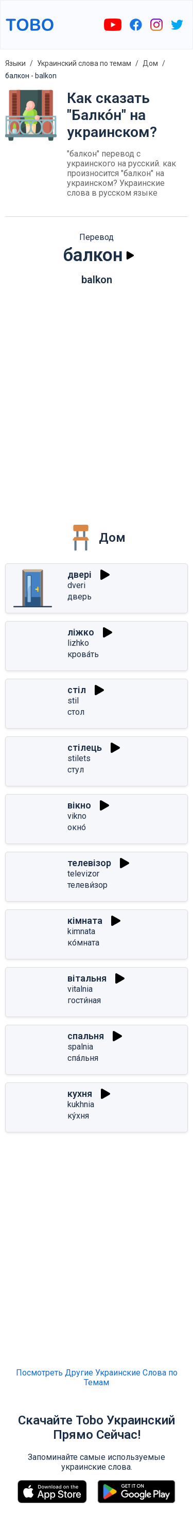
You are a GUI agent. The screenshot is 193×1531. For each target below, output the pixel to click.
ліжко (80, 632)
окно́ (76, 827)
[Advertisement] (96, 397)
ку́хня (78, 1116)
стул (75, 770)
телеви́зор (87, 885)
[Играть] (130, 255)
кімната (84, 920)
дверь (79, 596)
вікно (79, 805)
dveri (76, 585)
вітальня (87, 978)
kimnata (81, 931)
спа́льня (82, 1058)
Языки (15, 63)
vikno (76, 816)
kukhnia (80, 1104)
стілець (84, 747)
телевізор (89, 862)
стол (75, 712)
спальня (85, 1035)
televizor (83, 874)
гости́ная (84, 1000)
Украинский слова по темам (84, 63)
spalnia (80, 1047)
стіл (76, 689)
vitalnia (80, 989)
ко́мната (83, 943)
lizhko (78, 643)
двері (79, 574)
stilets (79, 758)
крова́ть (83, 654)
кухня (79, 1093)
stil (73, 701)
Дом (150, 63)
